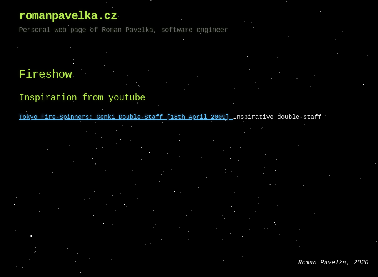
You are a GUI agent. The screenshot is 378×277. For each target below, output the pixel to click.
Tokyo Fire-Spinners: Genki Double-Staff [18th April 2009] (126, 117)
